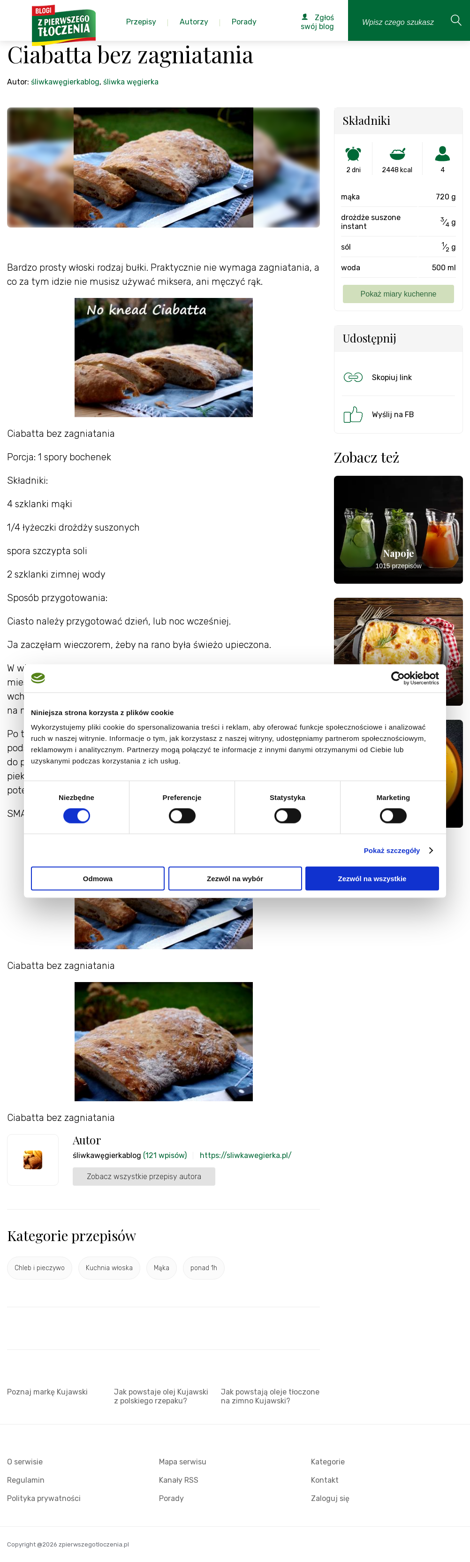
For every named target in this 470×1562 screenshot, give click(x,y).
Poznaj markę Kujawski (47, 1391)
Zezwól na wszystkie (372, 879)
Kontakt (325, 1480)
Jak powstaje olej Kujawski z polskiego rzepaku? (161, 1396)
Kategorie (328, 1461)
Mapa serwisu (182, 1461)
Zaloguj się (330, 1498)
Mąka (161, 1268)
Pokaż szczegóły (392, 850)
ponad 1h (203, 1268)
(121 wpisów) (165, 1155)
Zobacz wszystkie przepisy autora (144, 1176)
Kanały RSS (178, 1480)
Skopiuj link (376, 377)
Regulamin (26, 1480)
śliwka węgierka (131, 81)
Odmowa (98, 879)
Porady (171, 1498)
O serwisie (25, 1461)
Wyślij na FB (377, 414)
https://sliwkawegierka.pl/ (246, 1155)
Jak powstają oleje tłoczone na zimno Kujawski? (270, 1396)
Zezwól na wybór (235, 879)
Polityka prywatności (44, 1498)
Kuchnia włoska (109, 1268)
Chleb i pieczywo (40, 1268)
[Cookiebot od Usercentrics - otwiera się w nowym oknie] (398, 678)
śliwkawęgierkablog (65, 81)
